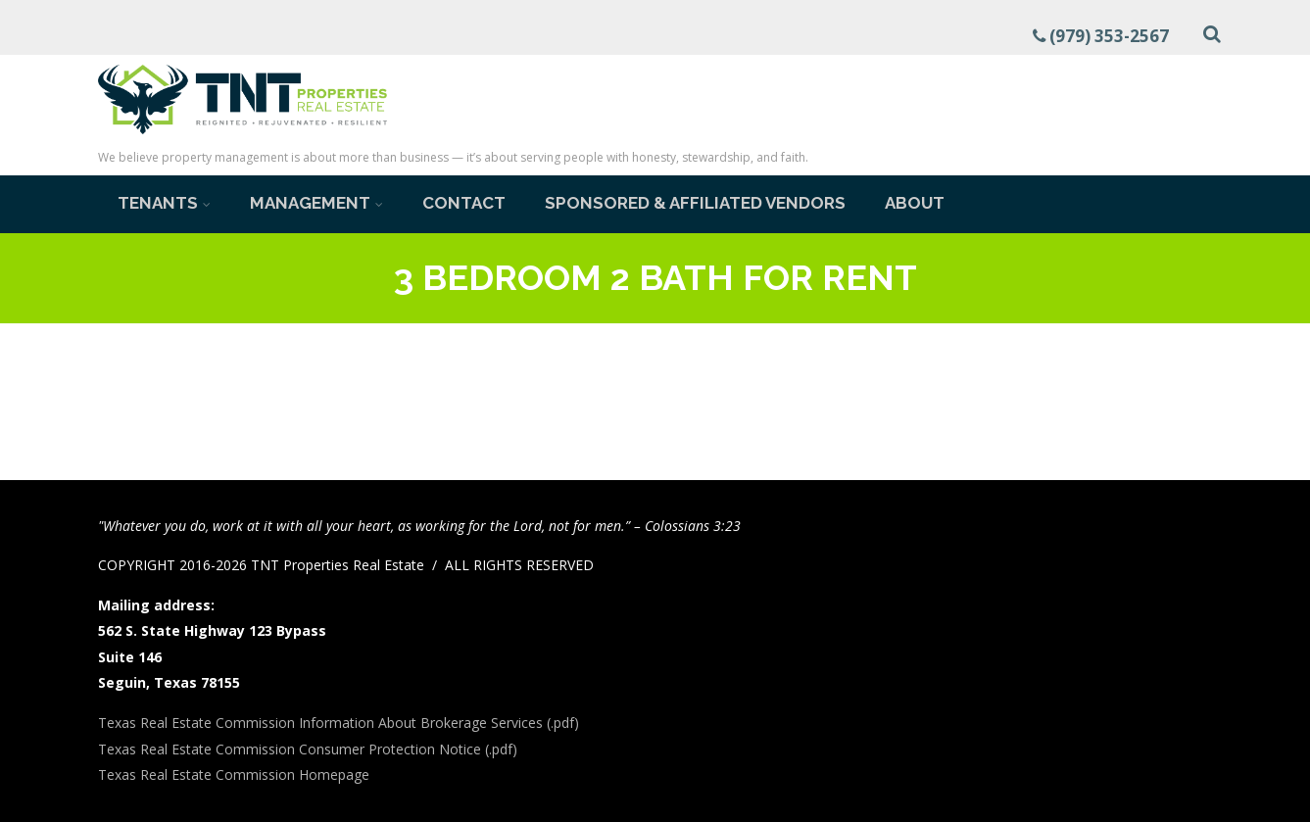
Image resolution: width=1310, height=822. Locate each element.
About (915, 203)
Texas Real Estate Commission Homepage (233, 774)
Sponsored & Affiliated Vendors (695, 203)
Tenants (164, 203)
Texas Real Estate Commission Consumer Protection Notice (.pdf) (307, 749)
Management (316, 203)
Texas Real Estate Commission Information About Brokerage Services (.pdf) (338, 722)
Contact (464, 203)
